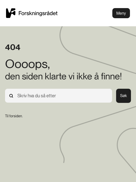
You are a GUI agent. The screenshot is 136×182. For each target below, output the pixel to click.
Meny (121, 13)
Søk (123, 95)
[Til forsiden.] (14, 116)
